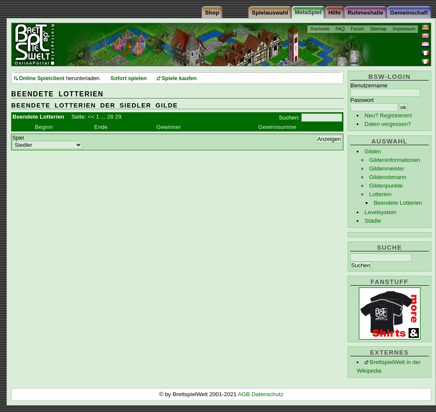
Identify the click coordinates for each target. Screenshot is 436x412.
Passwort (362, 100)
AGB (245, 394)
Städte (372, 221)
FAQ (340, 28)
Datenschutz (267, 394)
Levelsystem (380, 212)
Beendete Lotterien (398, 203)
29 (118, 116)
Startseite (320, 28)
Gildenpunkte (386, 185)
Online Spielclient (41, 78)
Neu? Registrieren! (388, 115)
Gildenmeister (386, 168)
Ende (101, 127)
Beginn (44, 127)
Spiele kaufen (179, 78)
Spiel (18, 138)
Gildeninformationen (394, 160)
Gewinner (168, 127)
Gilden (372, 151)
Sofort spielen (129, 78)
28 (110, 116)
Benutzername (369, 85)
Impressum (404, 28)
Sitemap (378, 28)
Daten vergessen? (387, 124)
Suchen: (289, 117)
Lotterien (380, 194)
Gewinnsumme (277, 127)
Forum (357, 28)
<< (91, 116)
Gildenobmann (387, 177)
